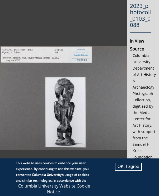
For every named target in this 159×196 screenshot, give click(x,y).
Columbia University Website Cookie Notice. (54, 189)
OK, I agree (128, 167)
